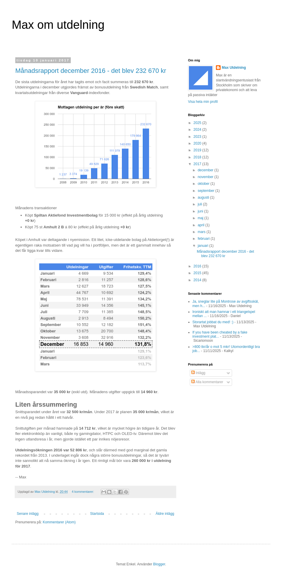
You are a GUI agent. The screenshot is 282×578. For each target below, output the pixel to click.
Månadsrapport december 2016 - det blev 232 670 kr (90, 70)
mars (202, 232)
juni (201, 211)
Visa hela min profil (203, 102)
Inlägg (198, 373)
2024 (198, 130)
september (206, 191)
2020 (198, 143)
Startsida (97, 514)
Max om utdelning (58, 24)
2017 (198, 164)
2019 (198, 150)
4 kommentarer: (83, 491)
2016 (198, 266)
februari (204, 239)
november (206, 177)
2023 (198, 137)
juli (200, 204)
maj (201, 218)
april (201, 225)
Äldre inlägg (165, 514)
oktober (204, 184)
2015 (198, 273)
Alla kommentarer (207, 382)
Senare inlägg (27, 514)
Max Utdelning (234, 68)
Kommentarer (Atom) (59, 522)
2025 (198, 123)
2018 (198, 157)
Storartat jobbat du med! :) (212, 322)
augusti (204, 197)
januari (203, 246)
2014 (198, 280)
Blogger (159, 564)
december (206, 170)
